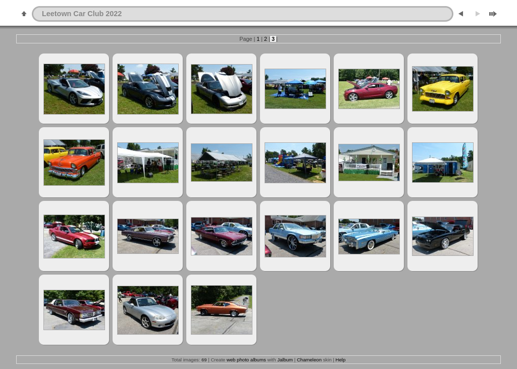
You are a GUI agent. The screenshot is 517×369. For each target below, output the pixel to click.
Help (341, 359)
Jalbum (285, 359)
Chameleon (309, 359)
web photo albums (246, 359)
